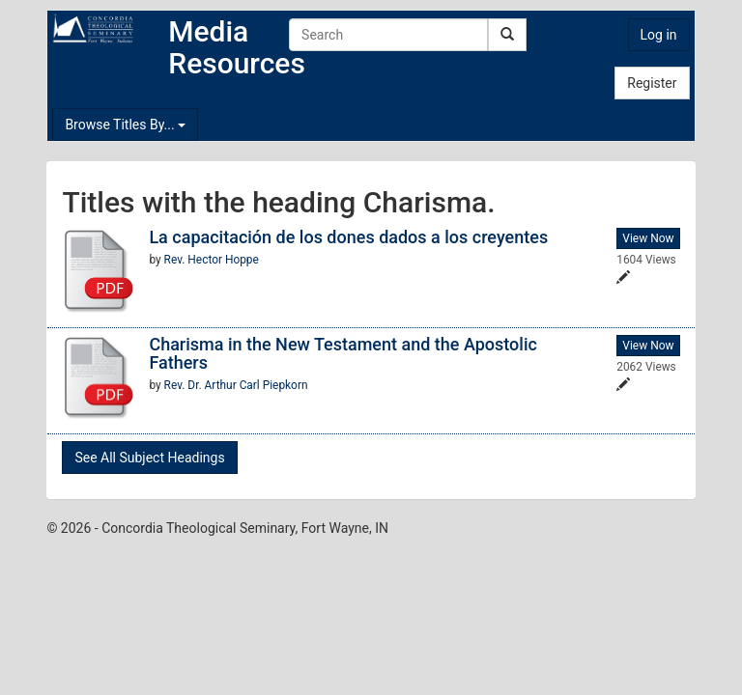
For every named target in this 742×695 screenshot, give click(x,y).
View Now (647, 238)
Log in (659, 34)
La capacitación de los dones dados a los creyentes (348, 237)
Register (651, 83)
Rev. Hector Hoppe (211, 259)
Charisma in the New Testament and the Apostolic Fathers (343, 354)
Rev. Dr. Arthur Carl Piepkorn (236, 385)
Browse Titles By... (125, 124)
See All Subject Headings (149, 457)
